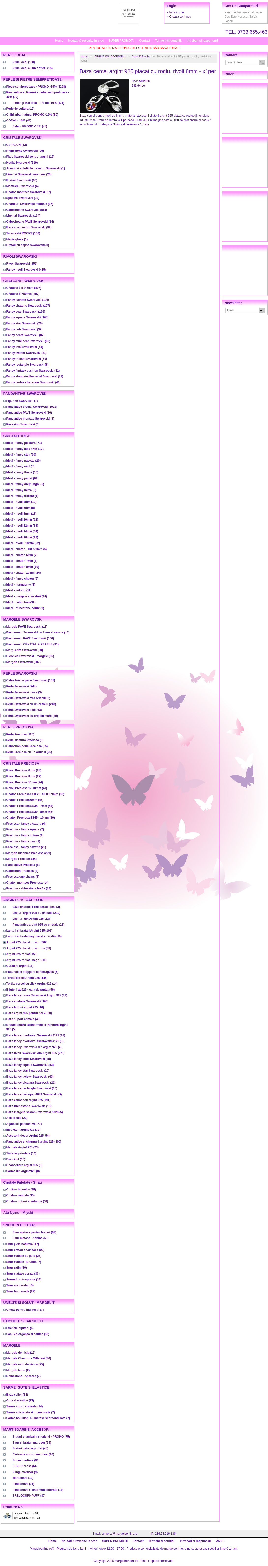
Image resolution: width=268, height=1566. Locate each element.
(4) (22, 186)
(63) (24, 710)
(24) (30, 221)
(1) (35, 168)
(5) (26, 549)
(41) (18, 120)
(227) (32, 918)
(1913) (31, 406)
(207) (28, 305)
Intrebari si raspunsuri (202, 40)
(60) (21, 180)
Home (59, 40)
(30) (29, 1013)
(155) (22, 954)
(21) (26, 353)
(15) (33, 68)
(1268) (36, 86)
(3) (24, 692)
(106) (27, 299)
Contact (144, 40)
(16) (22, 472)
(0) (27, 245)
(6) (23, 424)
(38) (22, 525)
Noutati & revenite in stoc (86, 40)
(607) (23, 662)
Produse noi (13, 1507)
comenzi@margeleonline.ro (119, 1533)
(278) (35, 1053)
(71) (24, 443)
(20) (29, 174)
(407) (23, 288)
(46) (29, 811)
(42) (23, 1478)
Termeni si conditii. (168, 40)
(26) (24, 323)
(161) (30, 680)
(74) (32, 1442)
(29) (32, 716)
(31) (23, 1484)
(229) (28, 853)
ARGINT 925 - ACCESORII (109, 56)
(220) (20, 734)
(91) (32, 644)
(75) (41, 1436)
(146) (26, 977)
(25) (29, 752)
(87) (28, 192)
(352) (22, 263)
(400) (33, 1141)
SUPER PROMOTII (121, 40)
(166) (25, 311)
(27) (23, 776)
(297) (23, 294)
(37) (29, 1495)
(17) (29, 204)
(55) (26, 359)
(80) (32, 114)
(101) (29, 930)
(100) (23, 233)
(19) (20, 108)
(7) (22, 401)
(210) (36, 913)
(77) (24, 1124)
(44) (22, 531)
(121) (38, 103)
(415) (26, 269)
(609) (26, 942)
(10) (26, 596)
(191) (28, 1100)
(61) (22, 478)
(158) (24, 62)
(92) (29, 227)
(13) (16, 145)
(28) (23, 770)
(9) (25, 608)
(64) (25, 1466)
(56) (30, 989)
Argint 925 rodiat (141, 56)
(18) (28, 888)
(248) (31, 704)
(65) (15, 1159)
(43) (29, 806)
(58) (28, 948)
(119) (22, 162)
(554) (26, 209)
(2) (25, 829)
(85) (30, 656)
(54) (24, 347)
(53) (30, 1065)
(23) (17, 1118)
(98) (25, 150)
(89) (35, 794)
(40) (26, 788)
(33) (36, 995)
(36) (28, 1358)
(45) (30, 126)
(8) (27, 364)
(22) (22, 519)
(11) (20, 966)
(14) (27, 882)
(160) (27, 317)
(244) (21, 686)
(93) (26, 1460)
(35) (20, 1195)
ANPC (220, 1541)
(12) (21, 502)
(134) (23, 215)
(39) (24, 329)
